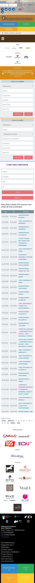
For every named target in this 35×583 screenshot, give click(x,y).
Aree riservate (6, 559)
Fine (18, 423)
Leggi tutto (17, 76)
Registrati (31, 4)
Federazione (9, 24)
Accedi (23, 5)
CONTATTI (5, 537)
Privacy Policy (6, 554)
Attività (26, 29)
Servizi (9, 29)
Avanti (12, 423)
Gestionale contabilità (9, 552)
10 (8, 423)
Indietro (11, 420)
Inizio (4, 420)
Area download (7, 561)
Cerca (28, 114)
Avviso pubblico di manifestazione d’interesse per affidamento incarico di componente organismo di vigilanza (17, 72)
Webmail (4, 547)
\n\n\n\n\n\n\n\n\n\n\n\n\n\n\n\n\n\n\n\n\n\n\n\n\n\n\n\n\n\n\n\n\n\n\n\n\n (17, 134)
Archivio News (6, 549)
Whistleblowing (7, 542)
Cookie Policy (6, 556)
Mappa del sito (7, 545)
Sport (26, 24)
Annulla (18, 114)
